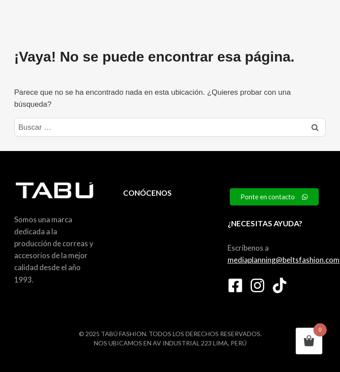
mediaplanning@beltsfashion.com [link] (284, 259)
